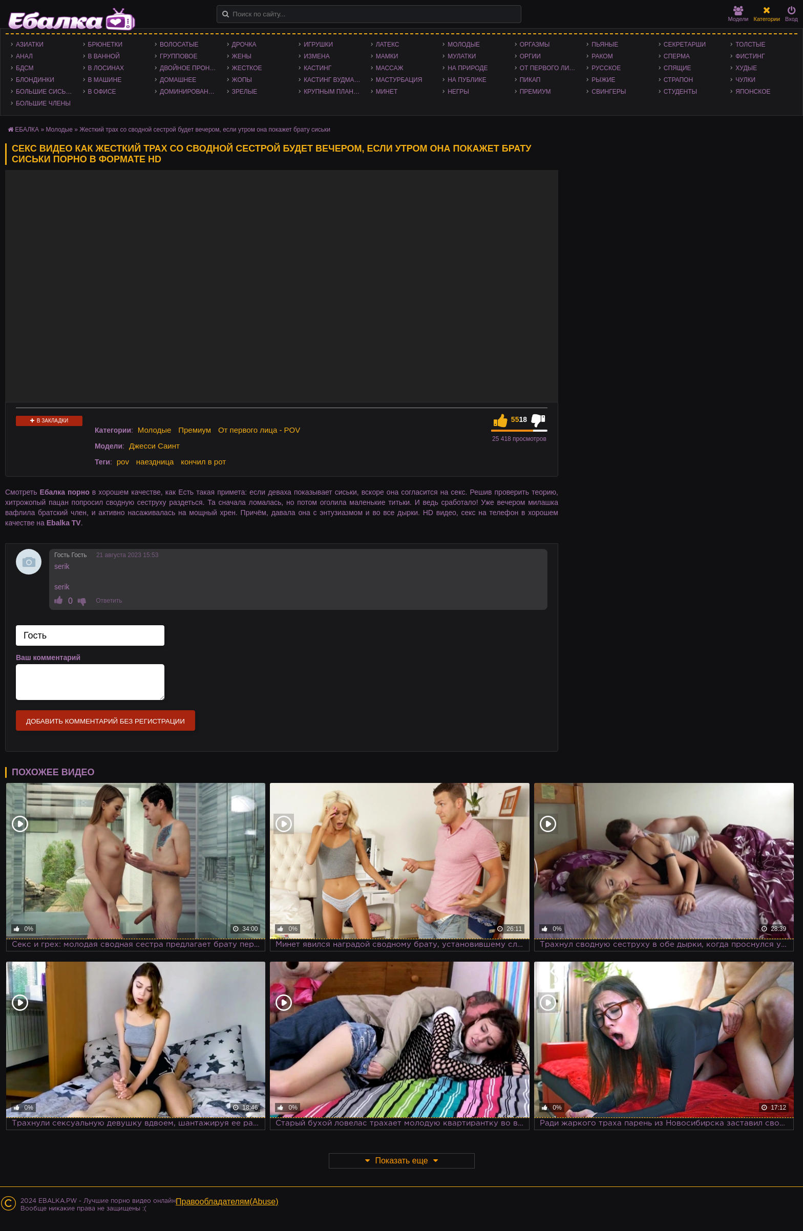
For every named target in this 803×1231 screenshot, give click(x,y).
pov (123, 461)
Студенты (680, 91)
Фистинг (750, 56)
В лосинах (106, 68)
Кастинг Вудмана (333, 79)
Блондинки (35, 79)
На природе (468, 68)
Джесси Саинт (154, 445)
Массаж (390, 68)
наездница (155, 461)
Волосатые (179, 44)
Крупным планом (333, 91)
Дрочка (244, 44)
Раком (601, 56)
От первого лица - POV (551, 68)
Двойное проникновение (191, 68)
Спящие (677, 68)
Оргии (530, 56)
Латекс (387, 44)
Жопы (242, 79)
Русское (606, 68)
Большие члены (43, 103)
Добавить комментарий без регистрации (105, 721)
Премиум (535, 91)
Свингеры (608, 91)
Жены (241, 56)
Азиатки (30, 44)
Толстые (750, 44)
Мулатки (462, 56)
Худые (746, 68)
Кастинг (317, 68)
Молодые (464, 44)
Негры (458, 91)
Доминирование (188, 91)
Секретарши (685, 44)
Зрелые (245, 91)
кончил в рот (203, 461)
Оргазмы (535, 44)
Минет (387, 91)
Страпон (678, 79)
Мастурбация (399, 79)
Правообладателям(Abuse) (227, 1201)
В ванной (104, 56)
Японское (752, 91)
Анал (24, 56)
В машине (105, 79)
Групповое (178, 56)
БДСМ (25, 68)
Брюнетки (105, 44)
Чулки (745, 79)
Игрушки (318, 44)
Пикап (530, 79)
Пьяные (604, 44)
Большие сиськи (45, 91)
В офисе (102, 91)
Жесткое (247, 68)
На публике (467, 79)
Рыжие (603, 79)
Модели (738, 14)
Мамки (387, 56)
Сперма (677, 56)
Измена (317, 56)
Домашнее (178, 79)
